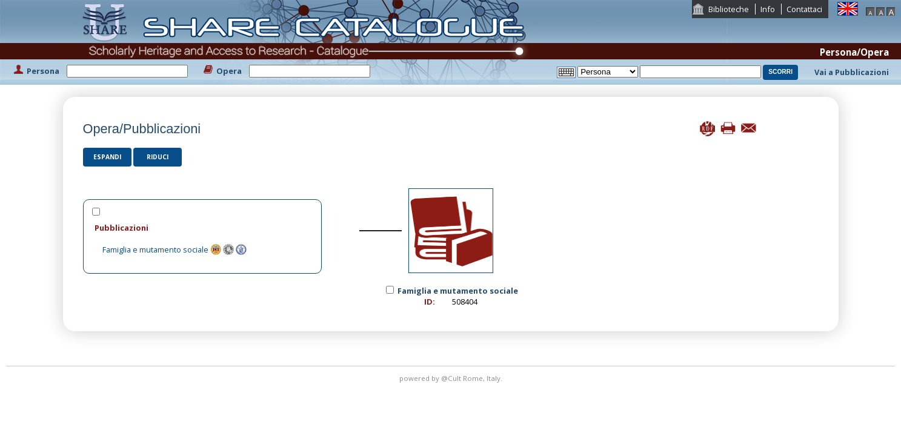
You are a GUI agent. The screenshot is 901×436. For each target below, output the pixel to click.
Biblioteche (728, 9)
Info (767, 9)
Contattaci (804, 9)
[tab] (202, 227)
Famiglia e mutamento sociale (155, 250)
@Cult (452, 378)
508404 (464, 301)
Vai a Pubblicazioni (851, 72)
